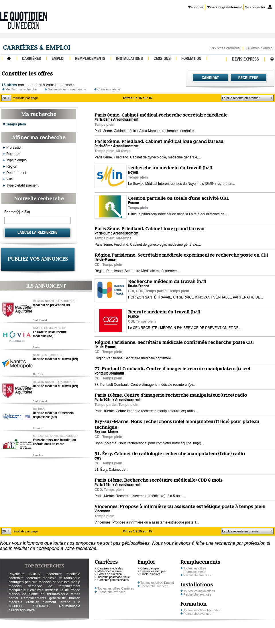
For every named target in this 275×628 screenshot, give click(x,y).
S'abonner (195, 7)
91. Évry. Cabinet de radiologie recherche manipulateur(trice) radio (170, 453)
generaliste (57, 598)
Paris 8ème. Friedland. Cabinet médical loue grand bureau (159, 141)
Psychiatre (17, 574)
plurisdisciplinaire (22, 610)
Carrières (31, 59)
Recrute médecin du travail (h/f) (55, 359)
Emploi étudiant (150, 574)
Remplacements (90, 59)
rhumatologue (57, 594)
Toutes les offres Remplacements (194, 570)
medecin (15, 586)
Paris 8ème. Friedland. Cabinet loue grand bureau (150, 228)
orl (42, 594)
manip (75, 582)
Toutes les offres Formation (202, 610)
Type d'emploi (17, 160)
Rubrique (13, 154)
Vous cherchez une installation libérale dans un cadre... (54, 442)
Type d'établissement (22, 185)
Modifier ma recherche (21, 89)
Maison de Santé (23, 594)
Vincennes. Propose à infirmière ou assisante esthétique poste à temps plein (180, 506)
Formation (191, 59)
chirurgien (16, 582)
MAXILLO (16, 606)
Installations (129, 59)
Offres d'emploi (150, 568)
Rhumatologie (69, 606)
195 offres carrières (224, 48)
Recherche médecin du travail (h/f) (167, 281)
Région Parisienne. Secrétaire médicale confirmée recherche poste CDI (174, 342)
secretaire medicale (63, 574)
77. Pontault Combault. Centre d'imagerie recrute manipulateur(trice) (172, 368)
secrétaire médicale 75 (43, 578)
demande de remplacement (54, 586)
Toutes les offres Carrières (115, 588)
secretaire (16, 578)
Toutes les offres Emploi (157, 582)
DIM (77, 602)
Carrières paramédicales (113, 580)
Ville (9, 179)
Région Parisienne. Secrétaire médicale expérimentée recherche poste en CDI (181, 255)
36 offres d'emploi (259, 48)
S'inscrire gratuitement (224, 7)
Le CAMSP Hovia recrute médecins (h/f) (50, 334)
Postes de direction (109, 574)
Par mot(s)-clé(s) (17, 212)
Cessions (162, 59)
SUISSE (35, 574)
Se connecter (255, 7)
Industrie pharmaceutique (113, 577)
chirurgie (36, 590)
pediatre (31, 582)
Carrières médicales (110, 568)
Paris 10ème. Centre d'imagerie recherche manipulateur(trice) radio (171, 395)
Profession (14, 148)
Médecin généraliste (54, 582)
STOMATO (41, 606)
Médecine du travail (109, 571)
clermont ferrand (56, 602)
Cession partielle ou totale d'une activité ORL (178, 198)
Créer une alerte (108, 89)
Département (16, 173)
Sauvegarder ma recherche (67, 89)
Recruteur (248, 78)
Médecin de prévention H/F (52, 305)
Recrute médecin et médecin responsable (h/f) (53, 415)
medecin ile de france (62, 590)
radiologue (72, 578)
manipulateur (18, 590)
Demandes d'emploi (153, 571)
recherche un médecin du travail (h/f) (170, 167)
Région (11, 166)
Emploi (58, 59)
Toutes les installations (199, 591)
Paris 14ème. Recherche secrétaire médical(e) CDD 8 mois (159, 480)
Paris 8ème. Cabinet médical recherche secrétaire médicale (161, 115)
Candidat (210, 78)
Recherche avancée (111, 592)
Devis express (245, 59)
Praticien (32, 602)
